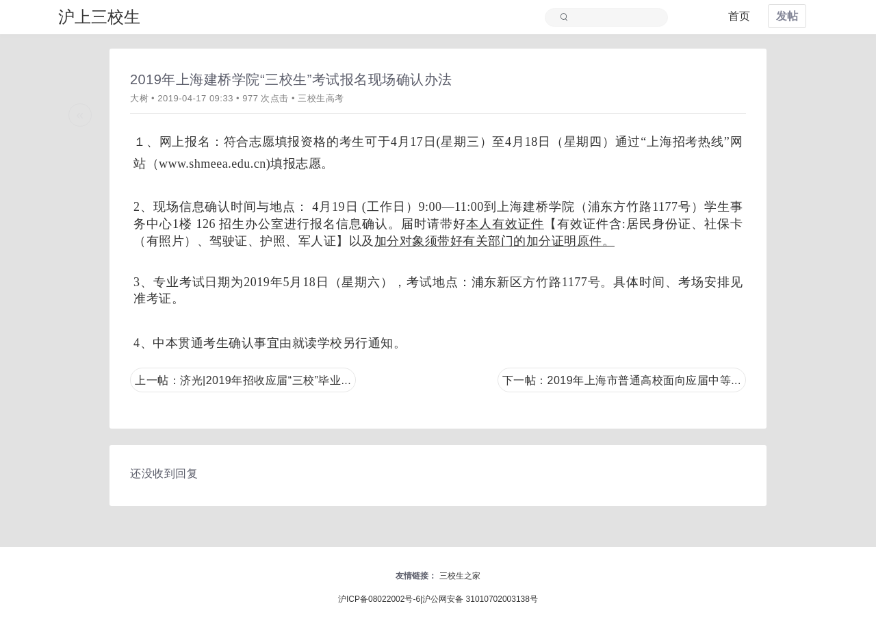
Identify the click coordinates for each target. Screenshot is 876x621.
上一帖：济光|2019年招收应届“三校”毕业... (243, 380)
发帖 (787, 16)
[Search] (613, 18)
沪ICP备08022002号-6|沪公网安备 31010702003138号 (438, 599)
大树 (139, 98)
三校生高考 (321, 98)
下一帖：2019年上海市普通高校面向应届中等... (621, 380)
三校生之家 (459, 576)
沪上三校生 (99, 17)
